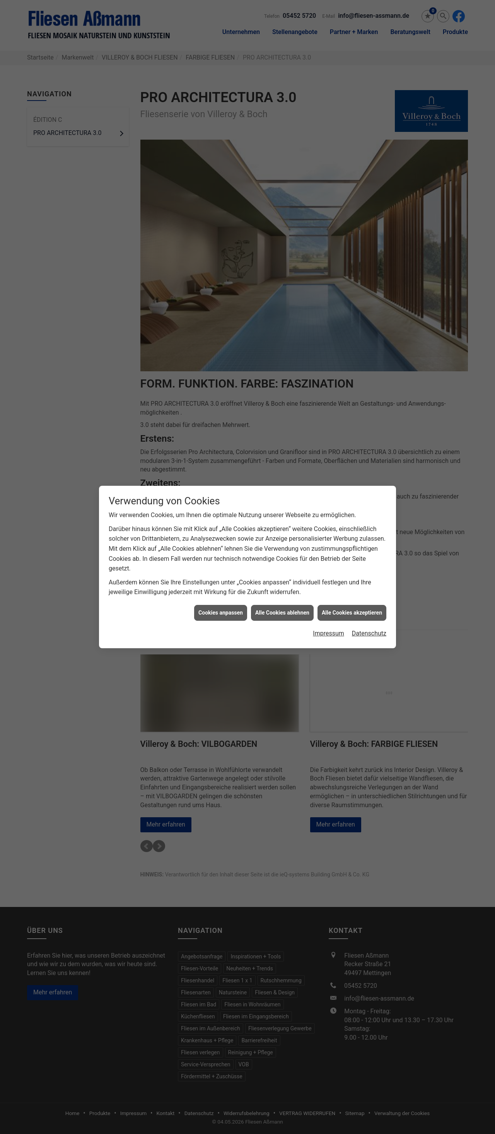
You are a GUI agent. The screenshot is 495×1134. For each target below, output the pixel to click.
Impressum (328, 609)
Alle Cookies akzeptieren (352, 589)
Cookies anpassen (220, 589)
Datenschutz (369, 609)
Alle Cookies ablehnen (282, 589)
